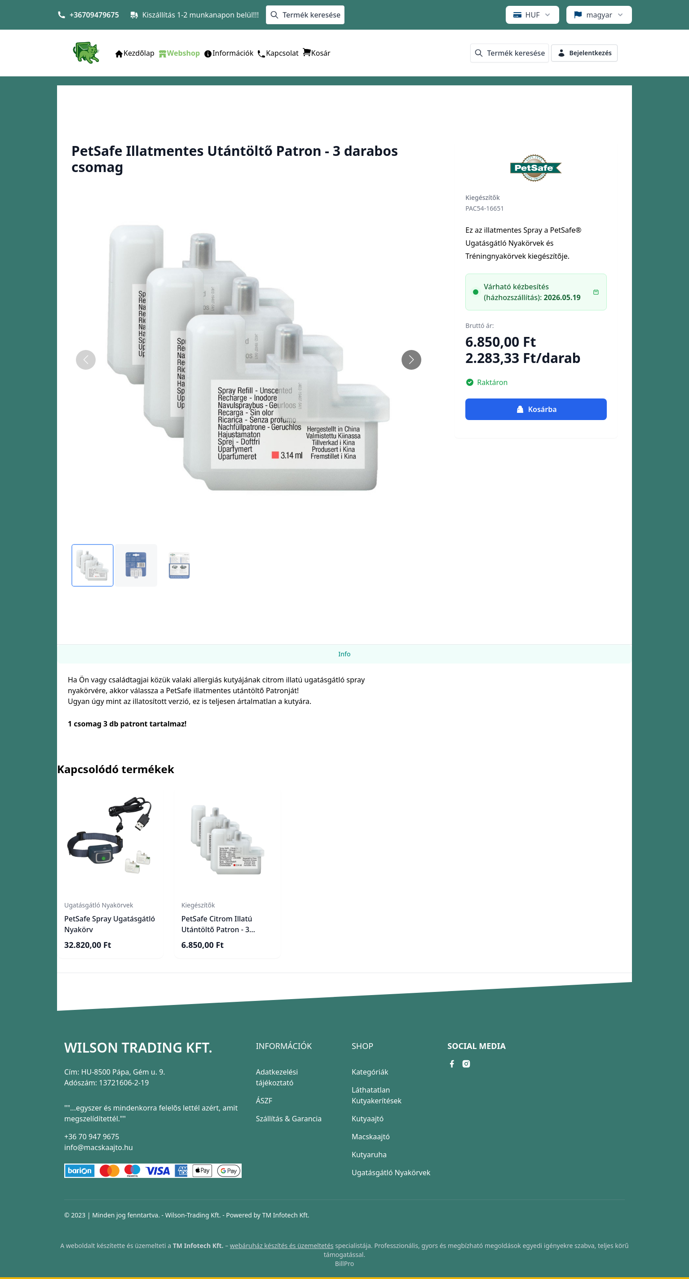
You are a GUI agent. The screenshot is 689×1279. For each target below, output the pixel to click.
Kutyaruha (369, 1155)
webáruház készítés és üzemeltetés (282, 1245)
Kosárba (536, 409)
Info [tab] (344, 654)
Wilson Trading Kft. (138, 1048)
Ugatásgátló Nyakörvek (391, 1172)
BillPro (344, 1263)
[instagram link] (466, 1063)
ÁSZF (264, 1101)
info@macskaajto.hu (98, 1147)
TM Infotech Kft (285, 1215)
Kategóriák (370, 1072)
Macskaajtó (371, 1137)
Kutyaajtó (368, 1119)
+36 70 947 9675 (91, 1137)
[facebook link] (451, 1063)
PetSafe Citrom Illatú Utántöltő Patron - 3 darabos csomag (216, 929)
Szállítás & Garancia (289, 1119)
